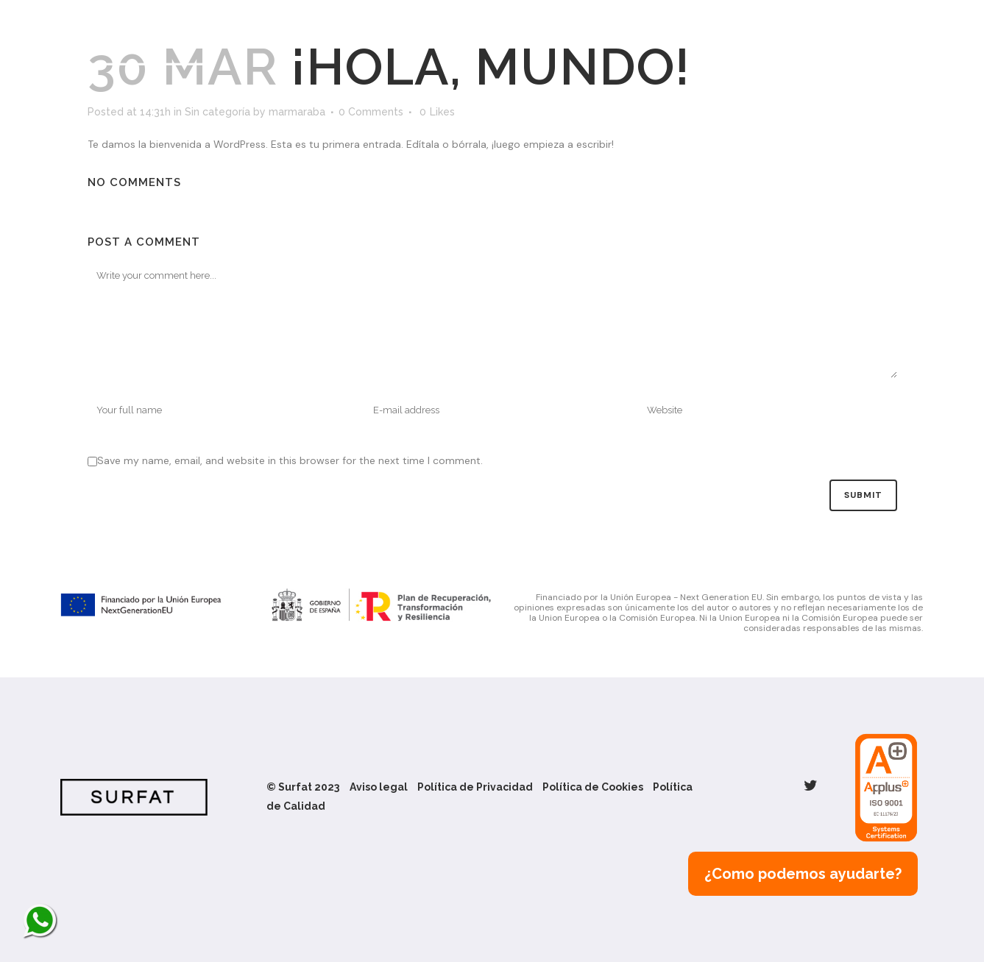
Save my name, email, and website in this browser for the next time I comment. (290, 460)
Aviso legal (379, 787)
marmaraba (297, 112)
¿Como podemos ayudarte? (803, 874)
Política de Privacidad (475, 787)
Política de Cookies (592, 787)
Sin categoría (217, 112)
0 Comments (371, 112)
